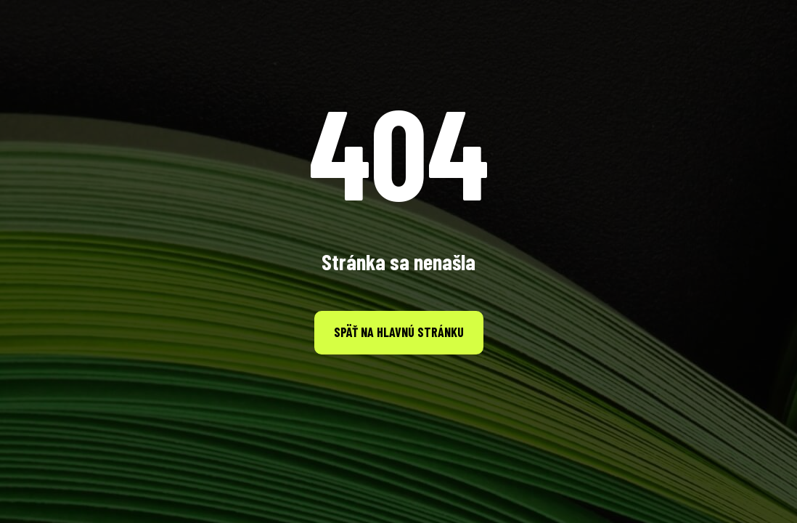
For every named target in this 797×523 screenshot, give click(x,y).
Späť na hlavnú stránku (399, 332)
